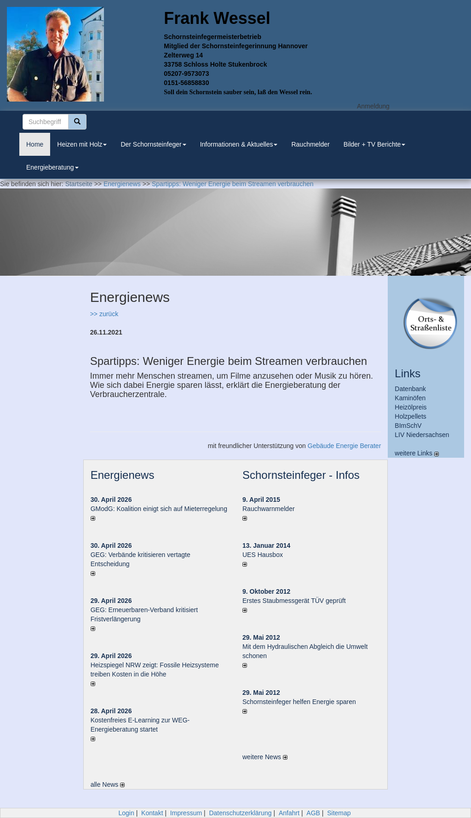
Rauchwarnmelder (268, 508)
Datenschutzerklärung (240, 813)
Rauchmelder (310, 144)
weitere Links (417, 453)
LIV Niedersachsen (422, 434)
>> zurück (104, 314)
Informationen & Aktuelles (239, 144)
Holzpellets (410, 416)
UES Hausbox (262, 554)
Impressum (186, 813)
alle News (108, 784)
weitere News (264, 757)
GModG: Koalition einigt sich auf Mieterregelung (159, 508)
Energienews (123, 475)
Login (126, 813)
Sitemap (338, 813)
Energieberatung (52, 167)
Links (407, 373)
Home (34, 144)
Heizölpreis (410, 407)
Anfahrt (289, 813)
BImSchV (408, 425)
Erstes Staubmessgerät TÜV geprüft (294, 600)
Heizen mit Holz (82, 144)
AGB (313, 813)
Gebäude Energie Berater (344, 445)
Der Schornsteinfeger (153, 144)
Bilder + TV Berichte (375, 144)
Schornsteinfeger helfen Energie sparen (299, 701)
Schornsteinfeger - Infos (301, 475)
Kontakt (152, 813)
